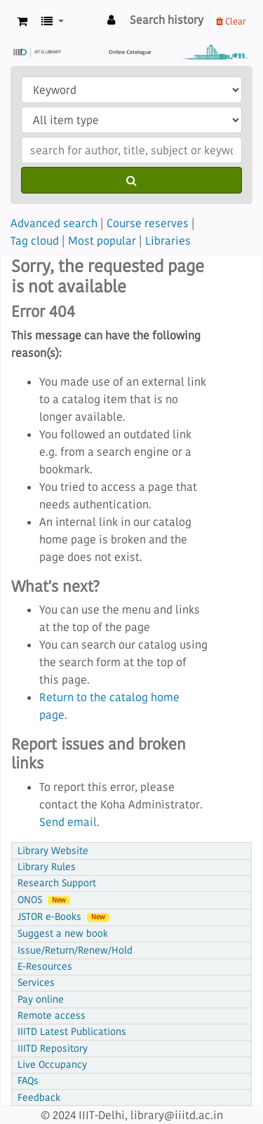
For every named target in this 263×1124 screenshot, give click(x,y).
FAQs (28, 1081)
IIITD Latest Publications (72, 1032)
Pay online (41, 999)
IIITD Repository (53, 1049)
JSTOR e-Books (63, 917)
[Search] (131, 180)
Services (36, 983)
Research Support (57, 883)
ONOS (44, 900)
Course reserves (148, 223)
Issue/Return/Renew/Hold (75, 950)
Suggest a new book (63, 934)
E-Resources (45, 967)
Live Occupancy (52, 1065)
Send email (68, 822)
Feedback (39, 1098)
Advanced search (54, 223)
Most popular (102, 240)
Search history (166, 20)
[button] (22, 21)
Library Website (53, 851)
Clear (231, 21)
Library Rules (47, 867)
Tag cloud (35, 240)
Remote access (52, 1016)
